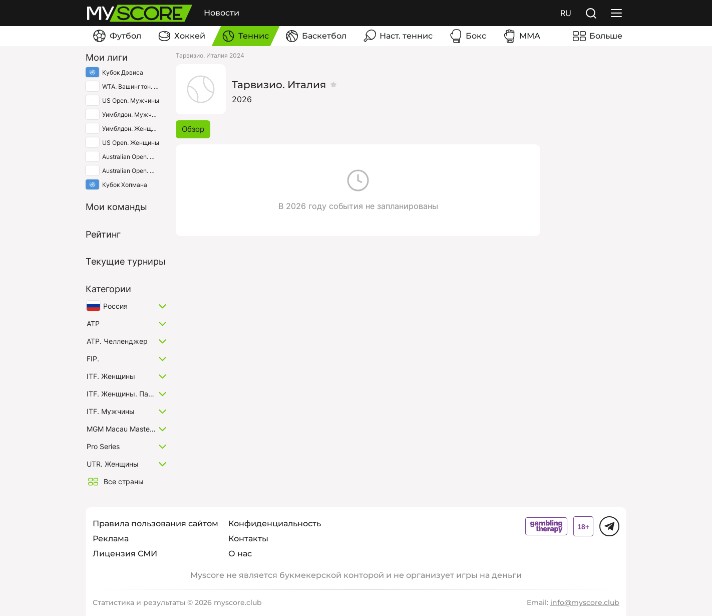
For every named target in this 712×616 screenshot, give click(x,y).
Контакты (248, 538)
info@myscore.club (584, 602)
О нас (240, 553)
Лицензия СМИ (125, 553)
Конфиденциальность (274, 523)
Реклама (111, 538)
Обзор (193, 129)
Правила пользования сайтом (155, 523)
